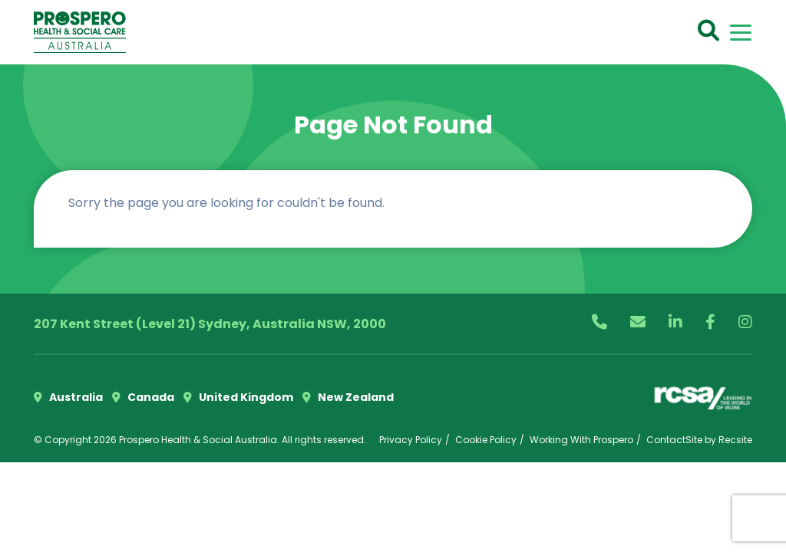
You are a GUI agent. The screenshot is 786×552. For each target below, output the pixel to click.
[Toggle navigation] (740, 32)
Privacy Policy (410, 439)
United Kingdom (238, 397)
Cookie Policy (486, 439)
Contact (665, 439)
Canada (143, 397)
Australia (68, 397)
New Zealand (348, 397)
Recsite (735, 439)
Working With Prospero (581, 439)
